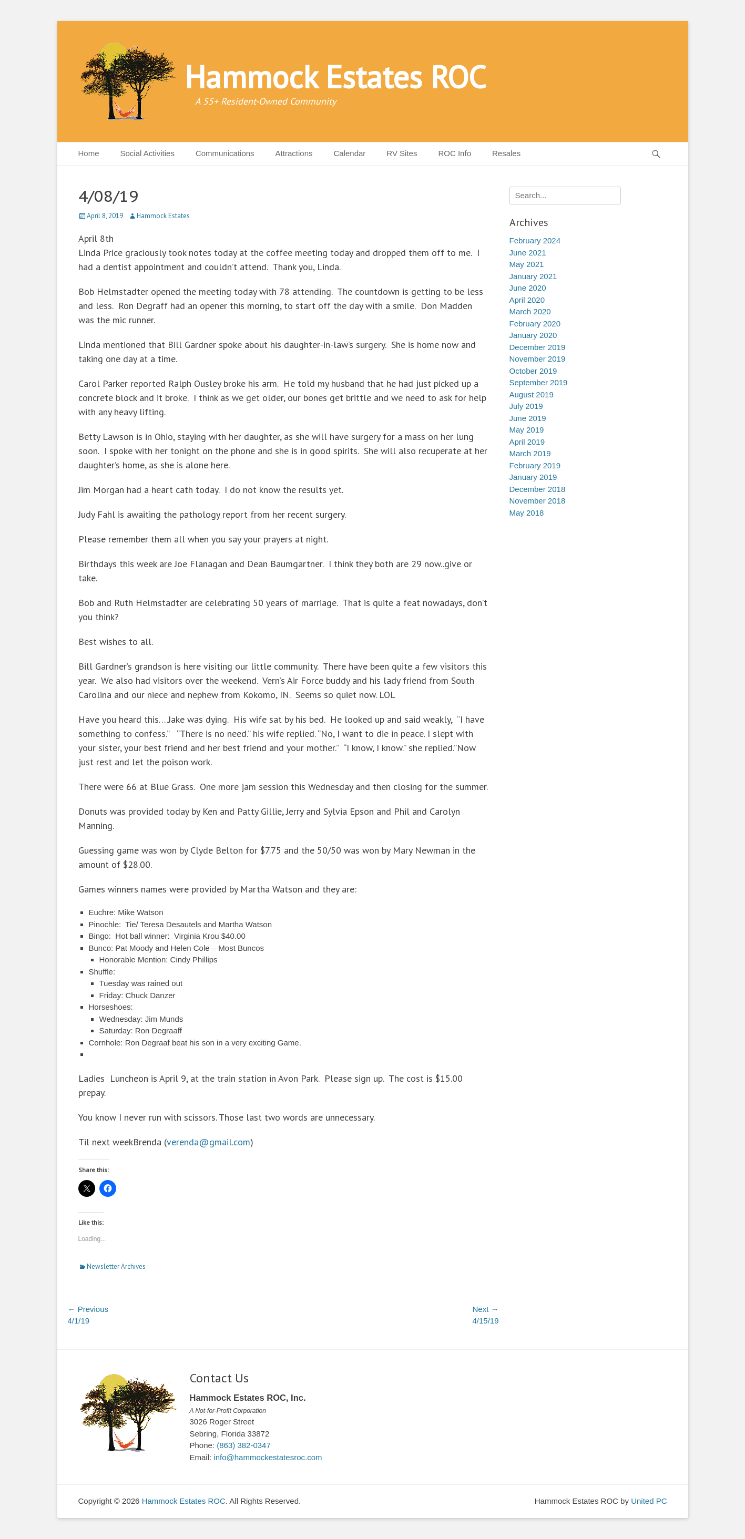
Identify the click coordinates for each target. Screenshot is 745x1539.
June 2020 (527, 287)
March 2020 (530, 311)
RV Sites (401, 153)
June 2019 (527, 418)
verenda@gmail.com (208, 1142)
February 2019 (535, 465)
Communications (225, 153)
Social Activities (147, 153)
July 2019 (526, 406)
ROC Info (454, 153)
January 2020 (533, 335)
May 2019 (526, 429)
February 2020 (535, 323)
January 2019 (533, 477)
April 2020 (527, 299)
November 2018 (537, 500)
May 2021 (526, 264)
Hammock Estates (163, 215)
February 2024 (535, 240)
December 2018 (537, 489)
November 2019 (537, 358)
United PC (649, 1500)
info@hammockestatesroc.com (267, 1457)
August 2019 (531, 394)
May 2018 (526, 512)
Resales (506, 153)
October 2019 (533, 370)
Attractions (294, 153)
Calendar (349, 153)
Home (88, 153)
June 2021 (527, 252)
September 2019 (538, 382)
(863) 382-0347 (244, 1445)
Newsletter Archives (116, 1266)
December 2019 (537, 347)
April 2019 (527, 441)
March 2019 (530, 453)
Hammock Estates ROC (335, 76)
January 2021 (533, 276)
